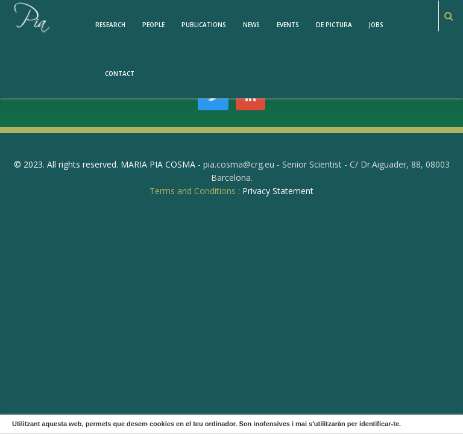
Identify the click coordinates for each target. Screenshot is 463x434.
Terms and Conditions (193, 191)
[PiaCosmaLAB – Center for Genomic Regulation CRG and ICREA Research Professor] (30, 16)
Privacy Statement (277, 191)
